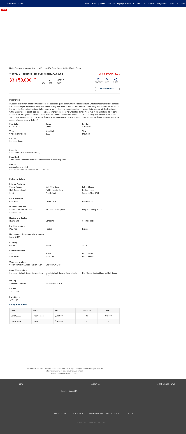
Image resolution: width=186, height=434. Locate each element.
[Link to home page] (3, 3)
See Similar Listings (107, 89)
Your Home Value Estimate (144, 3)
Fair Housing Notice (123, 413)
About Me (181, 3)
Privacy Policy (75, 413)
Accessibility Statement (98, 413)
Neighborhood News (165, 3)
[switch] (99, 81)
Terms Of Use (59, 413)
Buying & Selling (124, 3)
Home (86, 3)
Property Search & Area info (103, 3)
